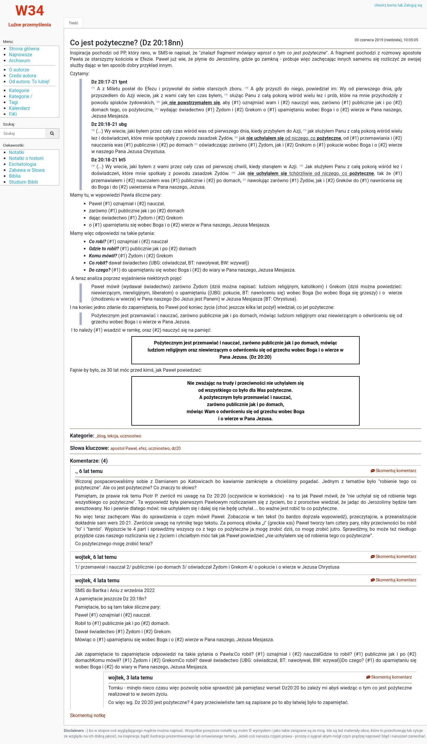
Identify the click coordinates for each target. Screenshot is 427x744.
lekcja (112, 436)
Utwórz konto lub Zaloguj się (398, 5)
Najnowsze (20, 54)
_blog (100, 436)
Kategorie (19, 90)
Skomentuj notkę (88, 715)
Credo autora (22, 75)
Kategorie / (20, 96)
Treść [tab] (73, 23)
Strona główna (24, 49)
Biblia (14, 176)
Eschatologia (22, 164)
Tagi (13, 102)
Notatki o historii (26, 158)
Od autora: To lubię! (29, 81)
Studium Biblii (23, 182)
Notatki (16, 152)
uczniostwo (130, 436)
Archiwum (19, 60)
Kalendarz (19, 108)
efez (143, 448)
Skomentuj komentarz (393, 470)
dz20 (176, 448)
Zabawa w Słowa (26, 170)
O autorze (19, 70)
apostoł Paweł (123, 448)
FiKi (13, 114)
